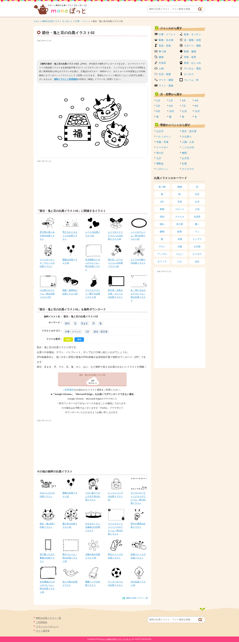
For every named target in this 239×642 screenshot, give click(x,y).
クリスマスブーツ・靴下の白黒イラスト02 (92, 293)
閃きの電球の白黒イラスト (138, 525)
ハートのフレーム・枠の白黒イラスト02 (138, 235)
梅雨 (184, 153)
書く (197, 224)
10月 (171, 111)
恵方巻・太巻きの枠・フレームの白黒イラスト (115, 293)
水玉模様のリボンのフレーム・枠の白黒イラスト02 (47, 587)
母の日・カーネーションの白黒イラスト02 (115, 263)
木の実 (179, 224)
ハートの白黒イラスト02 (92, 234)
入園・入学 (188, 142)
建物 (161, 57)
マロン (162, 246)
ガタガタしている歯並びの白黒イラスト (92, 527)
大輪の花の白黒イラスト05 (92, 556)
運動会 (160, 163)
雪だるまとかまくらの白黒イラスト (69, 235)
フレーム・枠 (191, 80)
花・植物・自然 (192, 40)
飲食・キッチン (192, 34)
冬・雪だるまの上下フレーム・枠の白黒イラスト (138, 295)
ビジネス (189, 74)
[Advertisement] (92, 50)
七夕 (158, 158)
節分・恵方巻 (100, 331)
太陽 (179, 239)
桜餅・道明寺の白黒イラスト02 (70, 292)
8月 (196, 106)
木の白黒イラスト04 (138, 583)
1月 (158, 100)
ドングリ (197, 239)
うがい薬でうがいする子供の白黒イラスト (92, 496)
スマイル (179, 216)
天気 (179, 201)
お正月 (160, 131)
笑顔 (162, 216)
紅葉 (184, 163)
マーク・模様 (166, 80)
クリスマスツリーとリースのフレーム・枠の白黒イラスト (115, 528)
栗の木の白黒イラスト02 (69, 525)
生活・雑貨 (165, 74)
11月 (184, 111)
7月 (184, 106)
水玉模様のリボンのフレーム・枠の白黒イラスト (92, 264)
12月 (197, 111)
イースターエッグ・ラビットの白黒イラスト (47, 263)
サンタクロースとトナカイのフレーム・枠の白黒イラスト (138, 498)
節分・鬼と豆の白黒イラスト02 (92, 375)
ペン (197, 231)
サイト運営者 (43, 630)
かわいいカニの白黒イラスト (47, 494)
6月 (171, 106)
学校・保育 (190, 57)
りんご (179, 254)
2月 (87, 331)
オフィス (162, 261)
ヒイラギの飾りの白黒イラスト (138, 261)
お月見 (185, 158)
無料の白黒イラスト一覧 (137, 598)
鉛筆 (179, 231)
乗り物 (162, 51)
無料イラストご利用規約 (66, 79)
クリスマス (188, 169)
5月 (158, 106)
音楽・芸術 (165, 45)
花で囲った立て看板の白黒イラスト (47, 557)
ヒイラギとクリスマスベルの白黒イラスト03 (115, 235)
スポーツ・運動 (192, 45)
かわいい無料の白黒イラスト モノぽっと (53, 21)
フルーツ (179, 209)
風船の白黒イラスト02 (69, 261)
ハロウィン (162, 169)
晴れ (162, 224)
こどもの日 (188, 147)
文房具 (162, 63)
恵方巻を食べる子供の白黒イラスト (47, 235)
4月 (196, 100)
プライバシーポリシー (47, 626)
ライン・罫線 (166, 85)
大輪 (179, 246)
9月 (158, 111)
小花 (197, 209)
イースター (162, 147)
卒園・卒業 (162, 142)
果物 (162, 209)
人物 (161, 68)
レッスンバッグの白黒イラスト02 (115, 496)
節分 (67, 323)
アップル (162, 254)
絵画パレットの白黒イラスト (138, 556)
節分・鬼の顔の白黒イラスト (47, 525)
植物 (179, 186)
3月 (184, 100)
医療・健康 (190, 51)
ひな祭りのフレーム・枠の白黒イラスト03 (47, 293)
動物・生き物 (166, 40)
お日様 (197, 246)
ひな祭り (187, 136)
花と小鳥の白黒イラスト (69, 583)
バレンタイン (163, 136)
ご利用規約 (68, 390)
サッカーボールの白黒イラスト (115, 583)
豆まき (84, 323)
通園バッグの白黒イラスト (92, 583)
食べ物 (162, 186)
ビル (179, 261)
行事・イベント (82, 21)
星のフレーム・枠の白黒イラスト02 (69, 557)
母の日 (160, 153)
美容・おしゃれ (192, 63)
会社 (197, 261)
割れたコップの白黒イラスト (115, 556)
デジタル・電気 (192, 68)
